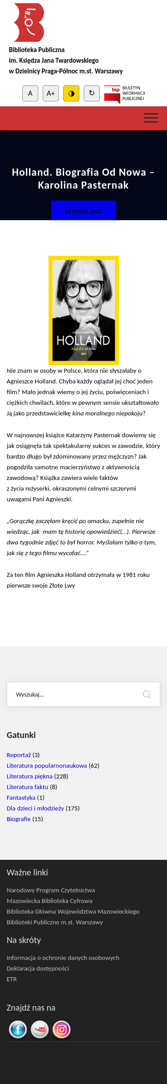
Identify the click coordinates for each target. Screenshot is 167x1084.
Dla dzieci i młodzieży (35, 808)
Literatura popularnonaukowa (47, 766)
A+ (51, 93)
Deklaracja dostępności (38, 968)
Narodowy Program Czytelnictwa (51, 890)
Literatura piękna (30, 776)
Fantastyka (21, 798)
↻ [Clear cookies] (92, 93)
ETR (12, 979)
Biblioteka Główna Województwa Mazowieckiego (73, 911)
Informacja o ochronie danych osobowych (63, 958)
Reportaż (19, 755)
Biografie (19, 819)
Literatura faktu (28, 787)
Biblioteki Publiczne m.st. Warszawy (55, 922)
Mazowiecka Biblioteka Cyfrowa (49, 901)
